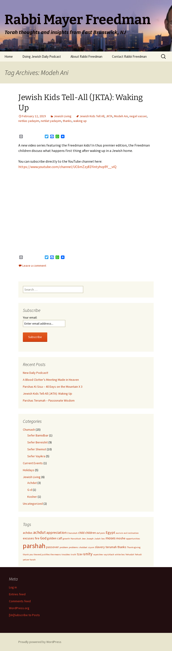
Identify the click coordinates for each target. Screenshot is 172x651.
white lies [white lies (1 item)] (120, 554)
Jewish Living (62, 116)
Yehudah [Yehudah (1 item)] (129, 554)
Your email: (30, 317)
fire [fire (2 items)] (37, 538)
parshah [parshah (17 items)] (34, 546)
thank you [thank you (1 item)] (28, 554)
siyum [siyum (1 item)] (91, 547)
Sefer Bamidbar (37, 435)
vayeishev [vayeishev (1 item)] (98, 554)
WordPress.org (19, 608)
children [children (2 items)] (90, 533)
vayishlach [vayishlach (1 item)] (109, 554)
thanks (67, 121)
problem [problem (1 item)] (64, 547)
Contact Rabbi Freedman (129, 56)
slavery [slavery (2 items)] (100, 547)
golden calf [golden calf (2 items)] (54, 538)
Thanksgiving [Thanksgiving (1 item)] (133, 547)
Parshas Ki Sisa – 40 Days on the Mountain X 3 (52, 387)
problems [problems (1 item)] (73, 547)
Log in (13, 587)
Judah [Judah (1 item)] (97, 538)
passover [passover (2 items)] (52, 547)
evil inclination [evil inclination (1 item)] (131, 533)
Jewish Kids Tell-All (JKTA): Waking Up (47, 393)
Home (8, 56)
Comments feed (20, 601)
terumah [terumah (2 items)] (111, 547)
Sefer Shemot (36, 449)
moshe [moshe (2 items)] (120, 538)
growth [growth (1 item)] (66, 538)
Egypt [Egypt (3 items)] (110, 532)
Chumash (29, 430)
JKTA (109, 116)
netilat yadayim (51, 121)
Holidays (28, 470)
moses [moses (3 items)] (110, 538)
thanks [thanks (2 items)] (121, 547)
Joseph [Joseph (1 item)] (90, 538)
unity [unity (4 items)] (87, 553)
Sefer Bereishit (37, 442)
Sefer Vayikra (36, 456)
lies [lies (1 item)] (103, 538)
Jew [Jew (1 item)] (84, 538)
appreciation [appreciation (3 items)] (56, 532)
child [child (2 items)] (81, 533)
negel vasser (138, 116)
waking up (80, 121)
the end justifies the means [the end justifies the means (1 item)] (47, 554)
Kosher (32, 497)
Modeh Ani (121, 116)
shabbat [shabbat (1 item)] (83, 547)
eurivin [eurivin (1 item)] (119, 533)
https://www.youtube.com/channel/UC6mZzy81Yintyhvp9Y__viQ (67, 166)
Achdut (32, 483)
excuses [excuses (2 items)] (28, 538)
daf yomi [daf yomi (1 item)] (101, 533)
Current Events (33, 463)
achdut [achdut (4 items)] (39, 532)
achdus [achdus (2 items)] (27, 533)
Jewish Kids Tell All (92, 116)
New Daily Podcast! (35, 373)
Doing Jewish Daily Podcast (41, 56)
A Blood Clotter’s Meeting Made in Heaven (51, 380)
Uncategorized (33, 504)
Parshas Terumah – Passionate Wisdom (49, 400)
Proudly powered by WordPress (39, 642)
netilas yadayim (28, 121)
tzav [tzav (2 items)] (80, 554)
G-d (29, 490)
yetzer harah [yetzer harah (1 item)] (29, 559)
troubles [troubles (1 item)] (66, 554)
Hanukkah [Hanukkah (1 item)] (76, 538)
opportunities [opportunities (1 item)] (133, 538)
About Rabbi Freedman (86, 56)
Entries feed (17, 594)
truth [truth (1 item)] (73, 554)
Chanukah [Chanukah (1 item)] (72, 533)
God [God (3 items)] (43, 538)
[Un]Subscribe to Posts (24, 615)
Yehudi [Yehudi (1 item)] (138, 554)
